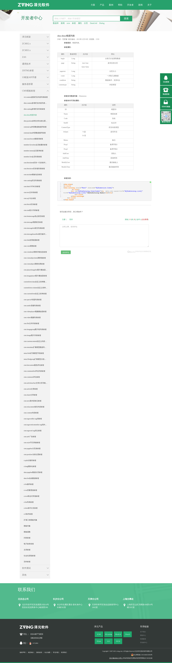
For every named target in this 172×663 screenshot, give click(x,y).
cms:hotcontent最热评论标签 (34, 365)
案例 (111, 5)
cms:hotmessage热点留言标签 (34, 216)
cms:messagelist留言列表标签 (34, 228)
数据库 (56, 23)
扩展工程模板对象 (30, 520)
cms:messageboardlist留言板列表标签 (37, 234)
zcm (68, 23)
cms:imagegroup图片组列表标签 (35, 329)
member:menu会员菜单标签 (33, 151)
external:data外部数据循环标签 (35, 133)
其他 (24, 575)
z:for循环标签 (29, 484)
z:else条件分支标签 (31, 508)
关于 (149, 5)
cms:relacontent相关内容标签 (34, 407)
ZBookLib (118, 634)
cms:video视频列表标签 (32, 317)
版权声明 (22, 652)
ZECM (118, 641)
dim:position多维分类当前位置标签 (36, 121)
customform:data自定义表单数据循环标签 (37, 282)
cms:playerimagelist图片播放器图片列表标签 (37, 270)
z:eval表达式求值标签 (31, 496)
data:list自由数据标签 (31, 478)
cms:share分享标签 (30, 395)
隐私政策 (39, 652)
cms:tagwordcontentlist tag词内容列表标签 (37, 425)
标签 (74, 23)
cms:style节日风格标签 (32, 442)
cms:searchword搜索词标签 (33, 139)
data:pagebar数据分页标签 (33, 472)
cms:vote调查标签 (30, 246)
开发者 (130, 5)
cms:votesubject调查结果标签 (34, 264)
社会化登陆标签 (29, 556)
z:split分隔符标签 (30, 460)
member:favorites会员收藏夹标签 (35, 145)
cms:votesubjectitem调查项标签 (35, 258)
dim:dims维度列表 (30, 115)
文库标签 (27, 550)
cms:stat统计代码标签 (31, 210)
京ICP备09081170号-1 (116, 658)
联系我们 (64, 652)
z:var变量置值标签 (30, 490)
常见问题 (56, 652)
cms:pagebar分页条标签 (32, 448)
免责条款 (31, 652)
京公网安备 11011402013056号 (141, 655)
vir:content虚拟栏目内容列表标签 (36, 97)
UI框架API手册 (29, 77)
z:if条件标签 (28, 514)
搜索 (126, 18)
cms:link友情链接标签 (32, 240)
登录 (71, 219)
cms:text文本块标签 (31, 192)
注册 (63, 219)
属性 (80, 23)
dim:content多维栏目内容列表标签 (36, 103)
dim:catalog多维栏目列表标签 (34, 109)
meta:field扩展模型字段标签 (34, 353)
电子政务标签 (29, 544)
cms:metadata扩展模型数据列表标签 (37, 347)
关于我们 (143, 632)
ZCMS (99, 634)
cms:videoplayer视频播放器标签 (35, 311)
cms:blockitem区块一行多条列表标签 (37, 163)
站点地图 (47, 652)
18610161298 (36, 638)
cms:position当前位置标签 (33, 454)
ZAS (24, 57)
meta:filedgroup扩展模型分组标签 (36, 359)
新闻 (140, 5)
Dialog (102, 23)
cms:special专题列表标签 (33, 300)
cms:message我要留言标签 (33, 222)
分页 (86, 23)
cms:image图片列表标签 (32, 335)
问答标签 (27, 538)
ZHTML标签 (28, 70)
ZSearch (127, 634)
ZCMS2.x (26, 43)
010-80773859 (36, 634)
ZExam (99, 641)
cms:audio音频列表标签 (32, 305)
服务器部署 (27, 84)
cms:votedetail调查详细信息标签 (35, 252)
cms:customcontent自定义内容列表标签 (37, 341)
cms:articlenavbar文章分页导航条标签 (37, 383)
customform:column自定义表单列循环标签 (37, 288)
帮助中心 (143, 635)
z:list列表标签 (29, 502)
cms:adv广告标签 (30, 437)
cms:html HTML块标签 (32, 186)
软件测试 (26, 568)
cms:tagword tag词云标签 (33, 431)
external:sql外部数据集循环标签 (35, 127)
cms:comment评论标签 (32, 377)
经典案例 (143, 639)
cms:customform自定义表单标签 (35, 294)
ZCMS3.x (26, 50)
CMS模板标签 (28, 91)
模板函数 (27, 532)
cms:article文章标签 (31, 389)
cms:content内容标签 (31, 413)
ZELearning (108, 634)
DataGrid (93, 23)
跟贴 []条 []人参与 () (137, 219)
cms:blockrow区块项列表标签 (34, 169)
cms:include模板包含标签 (33, 174)
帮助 (120, 5)
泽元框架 (26, 37)
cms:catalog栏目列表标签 (33, 180)
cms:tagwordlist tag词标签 (33, 419)
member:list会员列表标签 (33, 157)
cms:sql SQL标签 (30, 198)
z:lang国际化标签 (30, 466)
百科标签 (27, 562)
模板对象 (27, 526)
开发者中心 (143, 642)
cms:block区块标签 (30, 204)
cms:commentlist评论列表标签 (34, 371)
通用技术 (26, 64)
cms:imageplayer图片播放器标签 (35, 276)
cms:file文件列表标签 (31, 323)
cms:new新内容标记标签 (32, 401)
